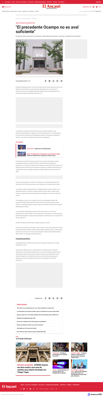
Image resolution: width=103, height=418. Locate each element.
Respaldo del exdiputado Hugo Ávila (26, 318)
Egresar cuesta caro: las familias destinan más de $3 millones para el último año (37, 314)
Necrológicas (31, 11)
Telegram (37, 389)
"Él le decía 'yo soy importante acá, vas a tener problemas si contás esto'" (35, 308)
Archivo (19, 11)
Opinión (55, 2)
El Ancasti (18, 18)
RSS (56, 388)
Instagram (27, 389)
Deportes (49, 2)
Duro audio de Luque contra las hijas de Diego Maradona (31, 331)
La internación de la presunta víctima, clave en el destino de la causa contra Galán (38, 311)
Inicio (13, 2)
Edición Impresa (13, 11)
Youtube (30, 389)
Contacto (37, 11)
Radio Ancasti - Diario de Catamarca (6, 7)
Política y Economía (21, 2)
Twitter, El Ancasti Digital (24, 389)
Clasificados (24, 11)
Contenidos (61, 2)
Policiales (30, 2)
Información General (40, 2)
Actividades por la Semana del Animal (26, 328)
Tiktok (33, 389)
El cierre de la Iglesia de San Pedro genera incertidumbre (31, 321)
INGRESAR (98, 2)
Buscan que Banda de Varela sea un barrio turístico (30, 325)
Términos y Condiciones (44, 388)
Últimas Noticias (5, 11)
